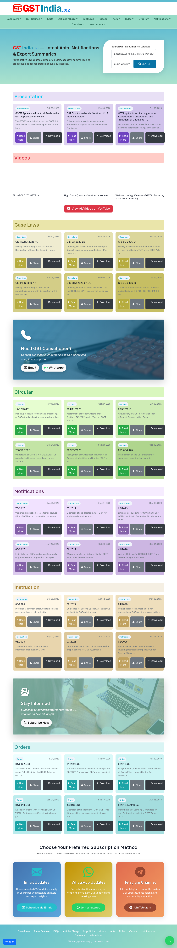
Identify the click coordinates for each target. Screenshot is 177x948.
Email (30, 367)
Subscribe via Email (37, 907)
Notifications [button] (161, 19)
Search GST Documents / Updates (130, 46)
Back (9, 941)
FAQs (50, 19)
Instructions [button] (96, 24)
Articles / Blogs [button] (67, 19)
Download (54, 136)
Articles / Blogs (71, 931)
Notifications (148, 931)
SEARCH (144, 64)
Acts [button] (115, 19)
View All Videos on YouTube (88, 209)
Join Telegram (140, 907)
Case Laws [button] (12, 19)
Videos (103, 19)
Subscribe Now (36, 723)
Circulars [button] (77, 24)
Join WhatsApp (88, 907)
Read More (21, 137)
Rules (122, 931)
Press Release (42, 931)
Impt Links (88, 19)
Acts (112, 931)
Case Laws (24, 931)
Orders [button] (143, 19)
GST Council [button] (33, 19)
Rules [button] (128, 19)
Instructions (95, 935)
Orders (133, 931)
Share (36, 137)
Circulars (80, 935)
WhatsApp (54, 367)
